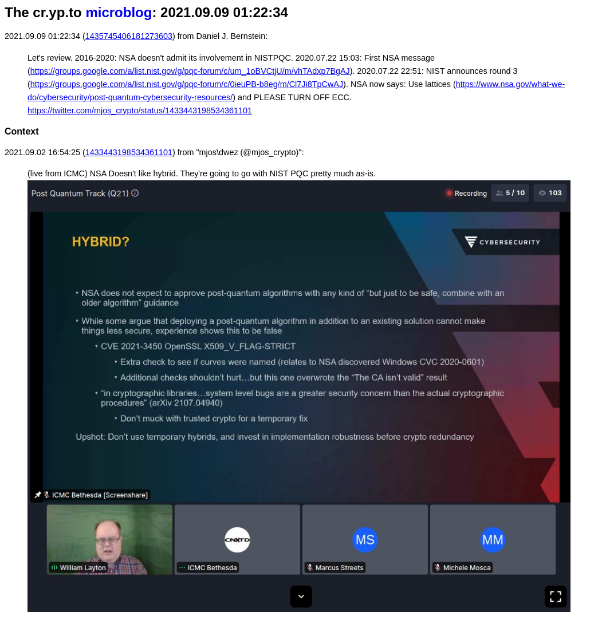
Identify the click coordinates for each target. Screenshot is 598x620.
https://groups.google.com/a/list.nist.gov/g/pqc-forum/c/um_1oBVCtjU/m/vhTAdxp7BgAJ (190, 71)
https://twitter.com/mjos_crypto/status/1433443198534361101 (139, 110)
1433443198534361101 (128, 152)
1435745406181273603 (128, 36)
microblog (118, 12)
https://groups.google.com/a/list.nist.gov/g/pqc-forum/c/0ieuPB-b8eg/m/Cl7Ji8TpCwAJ (186, 84)
